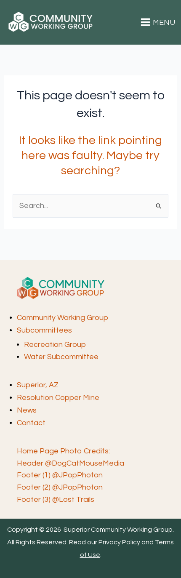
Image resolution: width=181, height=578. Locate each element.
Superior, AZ (38, 385)
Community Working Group (62, 318)
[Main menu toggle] (158, 22)
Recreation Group (55, 345)
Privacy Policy (119, 542)
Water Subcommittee (61, 357)
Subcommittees (44, 330)
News (27, 410)
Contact (31, 423)
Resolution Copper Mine (58, 398)
